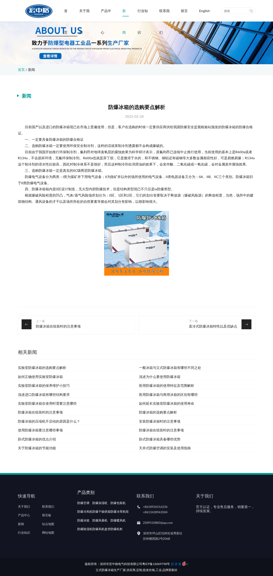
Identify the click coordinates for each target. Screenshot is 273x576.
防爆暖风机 (118, 530)
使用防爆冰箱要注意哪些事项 (40, 430)
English (204, 11)
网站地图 (48, 539)
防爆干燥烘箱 (101, 522)
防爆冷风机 (84, 522)
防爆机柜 (116, 539)
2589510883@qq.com (158, 529)
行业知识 (142, 15)
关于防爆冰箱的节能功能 (37, 448)
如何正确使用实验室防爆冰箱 (40, 377)
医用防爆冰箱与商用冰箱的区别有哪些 (168, 394)
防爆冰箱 (83, 530)
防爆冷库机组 (119, 522)
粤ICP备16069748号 (156, 564)
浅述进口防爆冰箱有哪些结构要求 (44, 394)
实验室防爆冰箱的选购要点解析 (42, 367)
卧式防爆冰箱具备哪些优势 (159, 439)
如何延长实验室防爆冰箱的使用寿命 (166, 403)
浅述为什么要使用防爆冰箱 (159, 377)
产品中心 (106, 15)
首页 (66, 15)
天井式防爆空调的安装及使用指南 (165, 448)
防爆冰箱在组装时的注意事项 (58, 326)
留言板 (184, 15)
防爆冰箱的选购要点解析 (158, 412)
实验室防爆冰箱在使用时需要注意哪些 (47, 403)
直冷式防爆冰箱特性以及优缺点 (213, 326)
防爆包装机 (118, 513)
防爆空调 (83, 513)
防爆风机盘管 (101, 539)
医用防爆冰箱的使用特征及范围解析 (166, 385)
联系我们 (164, 15)
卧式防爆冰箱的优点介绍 (37, 439)
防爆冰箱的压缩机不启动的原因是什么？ (49, 421)
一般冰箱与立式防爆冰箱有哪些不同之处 (170, 367)
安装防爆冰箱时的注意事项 (159, 421)
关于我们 (84, 15)
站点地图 (48, 530)
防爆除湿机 (84, 539)
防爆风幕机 (99, 530)
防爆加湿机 (99, 513)
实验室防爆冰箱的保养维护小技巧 (44, 385)
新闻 (124, 15)
